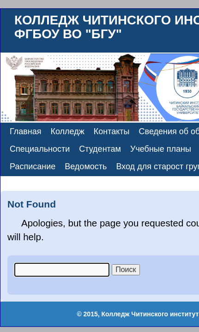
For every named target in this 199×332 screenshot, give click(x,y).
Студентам (100, 149)
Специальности (40, 149)
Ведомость (86, 166)
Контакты (112, 131)
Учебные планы (160, 149)
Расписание (32, 166)
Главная (26, 131)
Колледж (67, 131)
